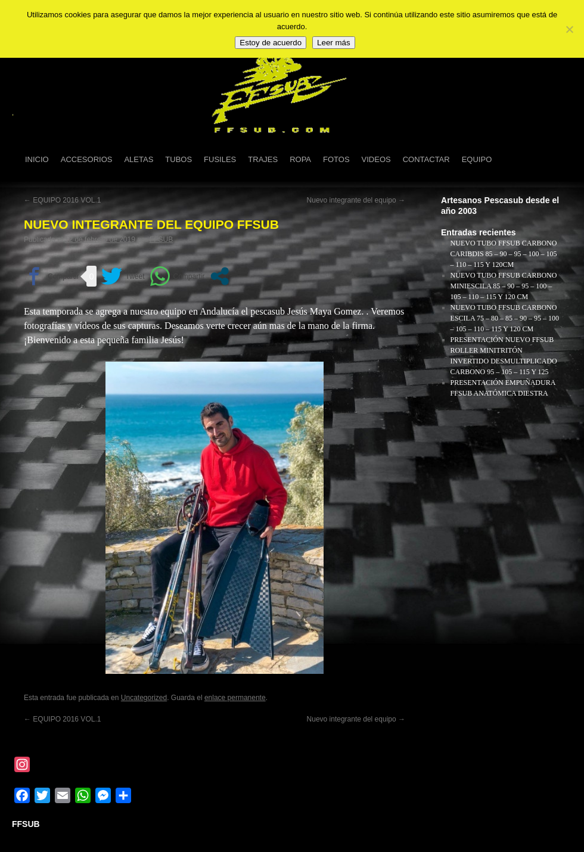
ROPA (300, 159)
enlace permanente (235, 698)
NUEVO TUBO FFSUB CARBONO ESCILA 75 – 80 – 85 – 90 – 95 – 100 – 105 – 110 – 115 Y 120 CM (505, 318)
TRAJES (263, 159)
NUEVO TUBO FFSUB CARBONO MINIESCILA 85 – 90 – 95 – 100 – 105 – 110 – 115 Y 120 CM (504, 286)
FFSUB (161, 239)
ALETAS (138, 159)
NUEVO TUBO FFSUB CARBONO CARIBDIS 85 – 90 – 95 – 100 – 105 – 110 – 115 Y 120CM (504, 254)
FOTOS (336, 159)
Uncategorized (144, 698)
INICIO (37, 159)
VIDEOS (376, 159)
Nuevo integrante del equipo (356, 200)
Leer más (333, 42)
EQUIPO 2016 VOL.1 (62, 200)
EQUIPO (477, 159)
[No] (569, 29)
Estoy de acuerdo (271, 42)
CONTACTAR (426, 159)
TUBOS (178, 159)
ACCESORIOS (87, 159)
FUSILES (220, 159)
